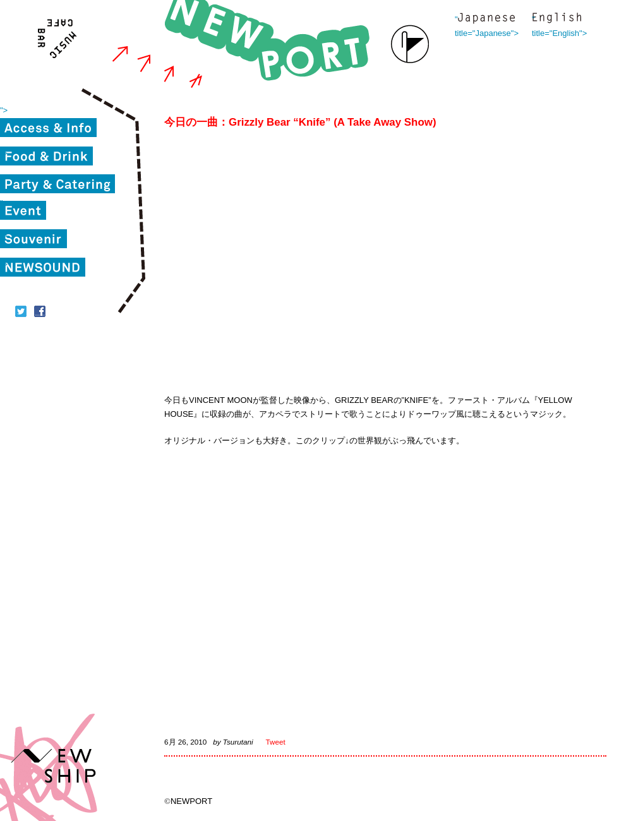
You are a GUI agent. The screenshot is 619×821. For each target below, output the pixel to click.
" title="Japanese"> (486, 19)
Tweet (275, 742)
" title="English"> (556, 19)
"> (4, 110)
